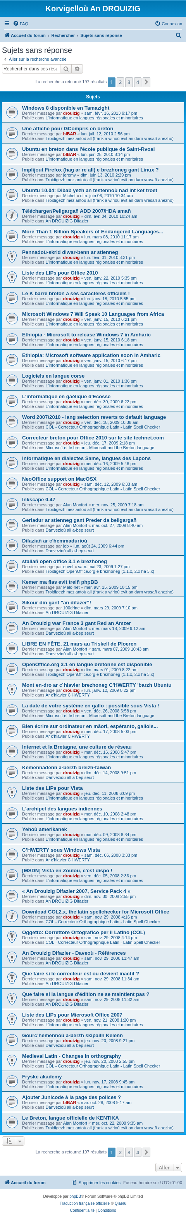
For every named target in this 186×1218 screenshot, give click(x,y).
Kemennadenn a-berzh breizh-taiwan (66, 767)
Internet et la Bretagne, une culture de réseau (77, 747)
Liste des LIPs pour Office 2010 (60, 273)
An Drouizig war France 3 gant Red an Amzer (76, 623)
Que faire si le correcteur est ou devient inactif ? (80, 973)
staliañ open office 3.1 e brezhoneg (64, 561)
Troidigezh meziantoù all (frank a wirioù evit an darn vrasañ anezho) (110, 138)
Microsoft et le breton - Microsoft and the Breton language (100, 447)
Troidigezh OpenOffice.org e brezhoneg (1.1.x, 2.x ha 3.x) (100, 571)
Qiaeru (120, 1203)
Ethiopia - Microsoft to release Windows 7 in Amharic (86, 335)
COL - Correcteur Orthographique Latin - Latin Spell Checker (103, 427)
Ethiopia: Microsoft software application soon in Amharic (91, 355)
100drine (71, 608)
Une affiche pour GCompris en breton (67, 128)
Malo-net (71, 587)
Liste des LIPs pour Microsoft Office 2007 (72, 1015)
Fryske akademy (42, 1077)
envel (68, 566)
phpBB (75, 1196)
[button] (146, 82)
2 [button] (120, 82)
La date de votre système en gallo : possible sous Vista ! (90, 706)
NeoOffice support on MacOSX (59, 479)
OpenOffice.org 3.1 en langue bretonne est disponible (87, 664)
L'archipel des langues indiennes (62, 809)
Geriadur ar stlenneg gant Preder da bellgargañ (79, 520)
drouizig (71, 113)
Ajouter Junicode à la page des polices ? (71, 1097)
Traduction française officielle (85, 1203)
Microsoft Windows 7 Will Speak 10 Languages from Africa (93, 314)
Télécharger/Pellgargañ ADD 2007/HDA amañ (76, 211)
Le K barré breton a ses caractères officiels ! (76, 293)
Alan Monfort (75, 504)
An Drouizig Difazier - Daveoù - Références (74, 953)
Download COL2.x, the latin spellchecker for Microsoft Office (95, 912)
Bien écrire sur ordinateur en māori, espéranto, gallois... (90, 726)
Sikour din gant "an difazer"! (56, 603)
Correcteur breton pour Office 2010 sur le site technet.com (93, 438)
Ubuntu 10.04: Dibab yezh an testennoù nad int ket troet (89, 190)
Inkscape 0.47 (38, 499)
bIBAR (69, 133)
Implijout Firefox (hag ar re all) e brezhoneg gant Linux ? (90, 170)
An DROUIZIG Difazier (67, 221)
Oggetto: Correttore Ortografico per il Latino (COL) (83, 932)
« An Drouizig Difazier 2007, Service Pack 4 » (76, 891)
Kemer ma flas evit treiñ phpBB (60, 582)
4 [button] (137, 82)
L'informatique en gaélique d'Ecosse (66, 396)
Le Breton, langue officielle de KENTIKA (70, 1118)
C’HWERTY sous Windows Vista (61, 850)
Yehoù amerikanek (44, 829)
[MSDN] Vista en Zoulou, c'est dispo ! (67, 870)
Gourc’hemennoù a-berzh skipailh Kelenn (72, 1035)
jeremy (69, 175)
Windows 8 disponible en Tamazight (65, 108)
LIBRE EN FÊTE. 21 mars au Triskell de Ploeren (79, 644)
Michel (69, 195)
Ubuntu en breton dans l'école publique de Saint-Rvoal (88, 149)
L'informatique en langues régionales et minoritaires (94, 118)
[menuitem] (20, 23)
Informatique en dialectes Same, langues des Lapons (86, 458)
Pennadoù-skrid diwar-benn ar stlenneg (70, 252)
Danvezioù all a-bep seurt (70, 530)
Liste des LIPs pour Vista (52, 788)
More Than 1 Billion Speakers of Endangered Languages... (92, 231)
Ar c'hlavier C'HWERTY (68, 695)
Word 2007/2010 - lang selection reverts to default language (94, 417)
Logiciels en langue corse (53, 376)
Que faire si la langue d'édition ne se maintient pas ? (86, 994)
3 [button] (128, 82)
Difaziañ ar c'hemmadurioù (54, 541)
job (66, 546)
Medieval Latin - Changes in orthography (71, 1056)
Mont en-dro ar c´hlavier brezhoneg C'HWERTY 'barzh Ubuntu (97, 685)
